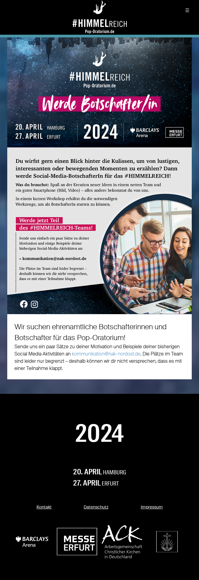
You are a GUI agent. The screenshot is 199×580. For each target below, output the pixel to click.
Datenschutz (96, 507)
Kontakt (44, 507)
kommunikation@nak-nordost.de (106, 354)
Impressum (152, 507)
